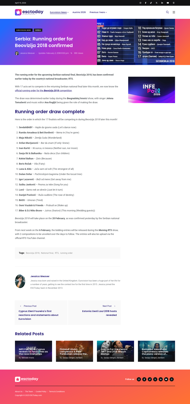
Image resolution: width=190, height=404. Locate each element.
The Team (29, 391)
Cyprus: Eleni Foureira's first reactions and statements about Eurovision (38, 315)
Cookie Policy (41, 391)
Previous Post (27, 306)
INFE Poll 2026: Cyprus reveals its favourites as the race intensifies (33, 352)
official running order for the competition (43, 90)
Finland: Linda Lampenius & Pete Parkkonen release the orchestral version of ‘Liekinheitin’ (73, 354)
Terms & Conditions (57, 391)
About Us (18, 391)
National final (47, 253)
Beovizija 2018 (32, 253)
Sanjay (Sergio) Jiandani (72, 358)
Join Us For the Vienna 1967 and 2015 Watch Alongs (114, 352)
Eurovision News (58, 12)
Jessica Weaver (39, 276)
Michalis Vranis (28, 358)
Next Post (110, 306)
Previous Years (97, 12)
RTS (57, 253)
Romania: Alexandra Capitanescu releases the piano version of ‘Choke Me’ (155, 353)
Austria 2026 (79, 12)
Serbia (38, 30)
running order (66, 253)
